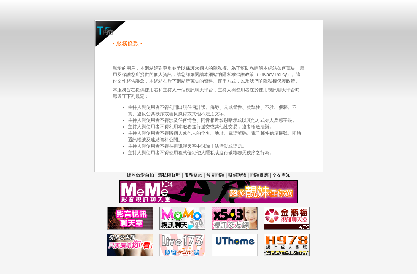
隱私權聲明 (169, 175)
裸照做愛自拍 (140, 175)
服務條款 (193, 175)
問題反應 (259, 175)
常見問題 (215, 175)
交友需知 (281, 175)
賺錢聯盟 (237, 175)
